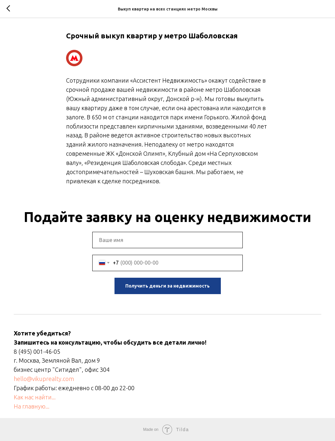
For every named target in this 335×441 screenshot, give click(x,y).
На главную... (31, 406)
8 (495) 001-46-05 (37, 351)
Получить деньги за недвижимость (167, 286)
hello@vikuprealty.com (44, 378)
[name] (167, 240)
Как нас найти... (35, 397)
